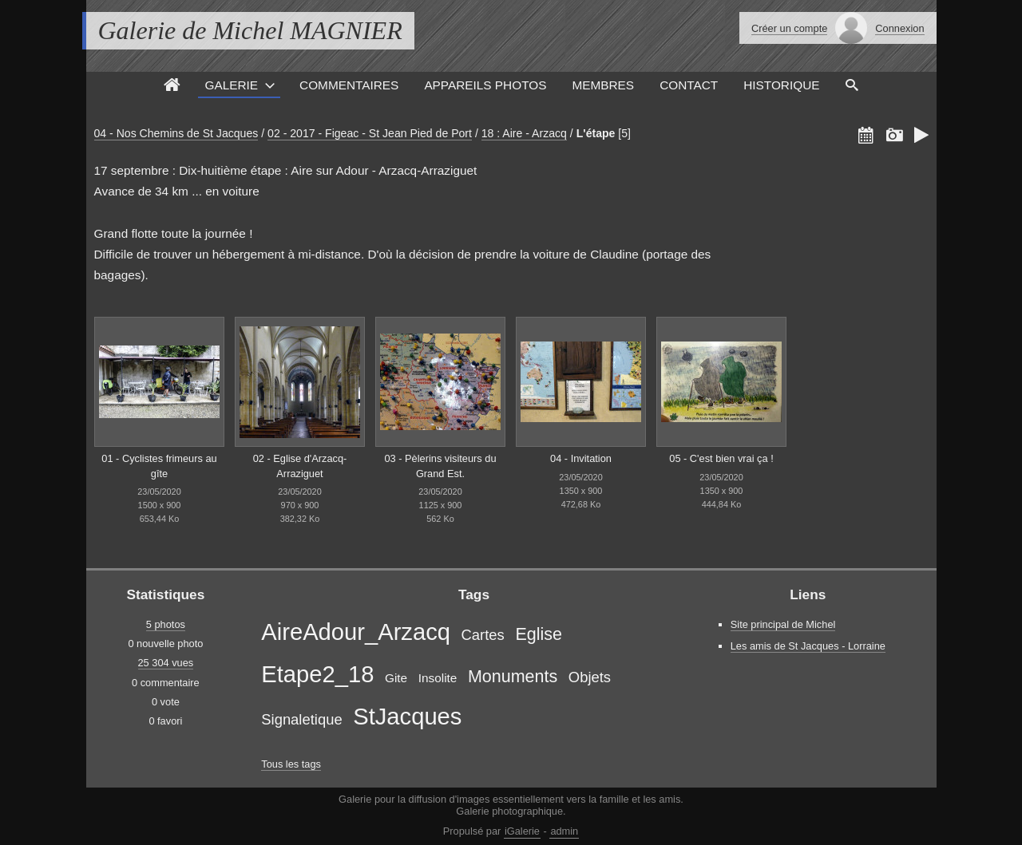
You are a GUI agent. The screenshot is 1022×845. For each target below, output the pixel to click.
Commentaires (348, 85)
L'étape (596, 133)
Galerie (231, 85)
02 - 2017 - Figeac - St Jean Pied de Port (369, 133)
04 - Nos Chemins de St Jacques (176, 133)
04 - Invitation (581, 458)
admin (564, 831)
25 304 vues (166, 663)
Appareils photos (485, 85)
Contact (689, 85)
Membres (603, 85)
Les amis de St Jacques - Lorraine (808, 646)
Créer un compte (789, 28)
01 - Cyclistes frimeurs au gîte (158, 466)
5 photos (165, 624)
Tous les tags (291, 764)
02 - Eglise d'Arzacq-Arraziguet (300, 466)
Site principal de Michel (783, 624)
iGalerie (522, 831)
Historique (781, 85)
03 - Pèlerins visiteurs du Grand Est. (440, 466)
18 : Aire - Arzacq (524, 133)
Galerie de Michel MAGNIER (250, 30)
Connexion (899, 28)
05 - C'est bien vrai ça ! (721, 458)
